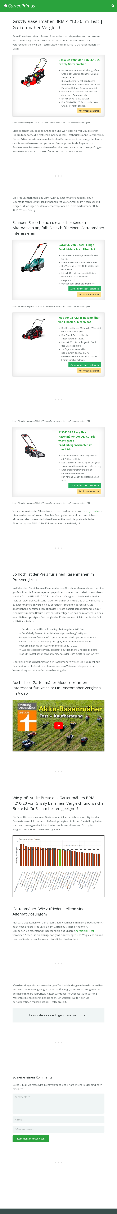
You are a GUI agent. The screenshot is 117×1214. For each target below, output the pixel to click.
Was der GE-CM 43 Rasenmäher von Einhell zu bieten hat (79, 320)
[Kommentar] (58, 1104)
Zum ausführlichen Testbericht (84, 288)
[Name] (58, 1119)
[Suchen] (113, 5)
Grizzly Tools (90, 511)
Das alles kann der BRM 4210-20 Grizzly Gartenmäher (79, 62)
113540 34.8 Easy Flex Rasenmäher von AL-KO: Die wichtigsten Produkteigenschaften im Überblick (76, 440)
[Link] (19, 6)
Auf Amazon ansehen (89, 110)
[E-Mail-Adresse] (58, 1129)
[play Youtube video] (58, 725)
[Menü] (106, 6)
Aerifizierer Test (85, 930)
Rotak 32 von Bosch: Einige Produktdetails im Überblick (77, 247)
